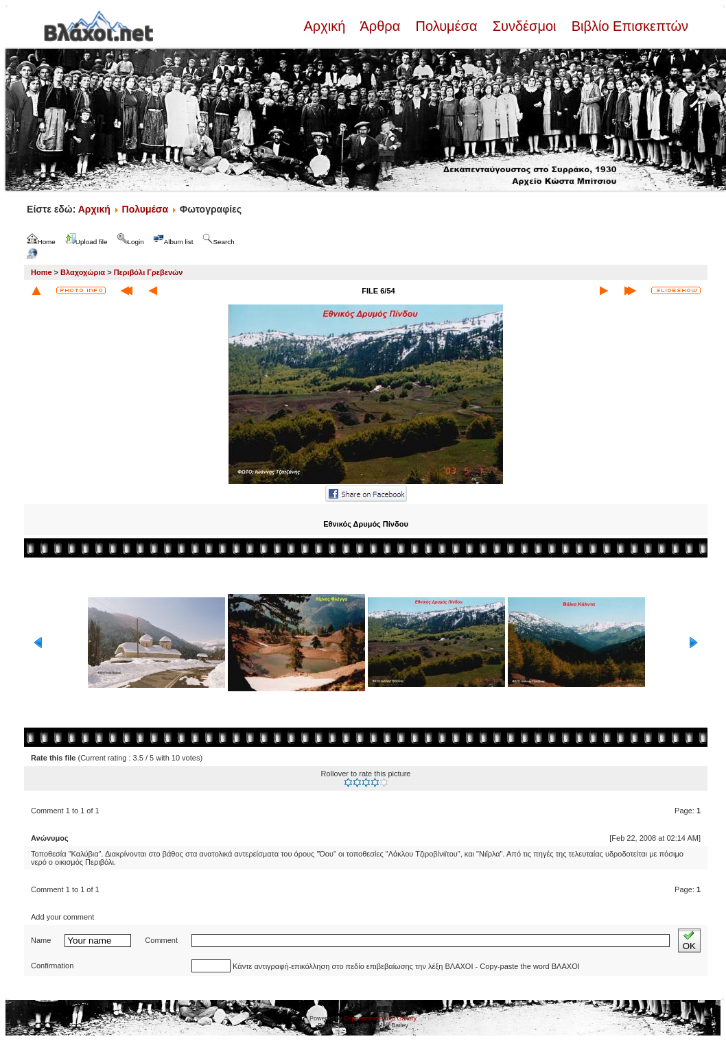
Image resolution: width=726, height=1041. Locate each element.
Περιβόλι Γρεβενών (148, 272)
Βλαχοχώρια (82, 272)
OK (689, 940)
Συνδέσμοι (524, 26)
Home (41, 272)
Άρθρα (380, 26)
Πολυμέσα (446, 26)
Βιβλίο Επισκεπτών (627, 26)
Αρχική (326, 26)
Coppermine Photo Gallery (380, 1018)
